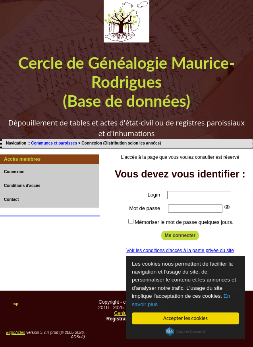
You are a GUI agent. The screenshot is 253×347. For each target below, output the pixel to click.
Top (15, 304)
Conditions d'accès (22, 185)
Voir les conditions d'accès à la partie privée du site (180, 250)
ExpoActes (15, 332)
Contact (11, 199)
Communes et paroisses (54, 143)
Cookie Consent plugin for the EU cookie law (186, 331)
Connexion (14, 172)
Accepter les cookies (186, 318)
